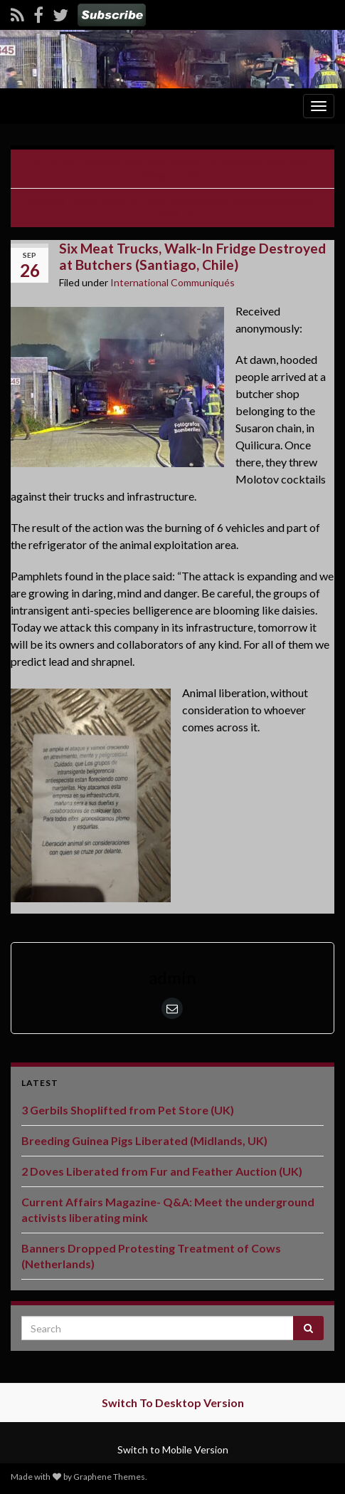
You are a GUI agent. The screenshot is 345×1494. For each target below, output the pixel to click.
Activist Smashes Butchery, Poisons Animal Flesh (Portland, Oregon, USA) (179, 169)
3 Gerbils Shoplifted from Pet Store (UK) (127, 1110)
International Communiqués (172, 282)
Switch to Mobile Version (172, 1449)
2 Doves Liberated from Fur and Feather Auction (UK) (161, 1171)
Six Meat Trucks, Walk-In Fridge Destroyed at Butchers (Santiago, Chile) (173, 208)
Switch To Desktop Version (173, 1402)
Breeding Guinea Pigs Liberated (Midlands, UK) (144, 1140)
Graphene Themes (109, 1476)
